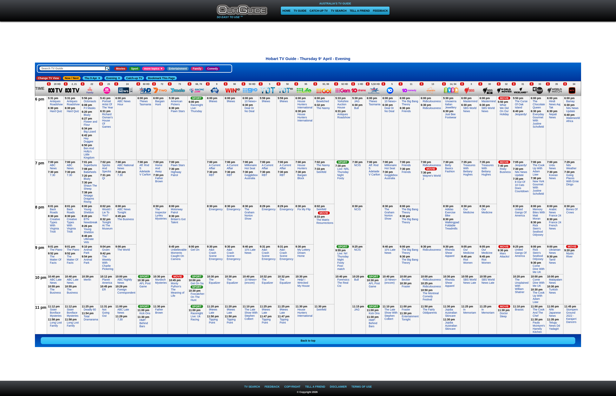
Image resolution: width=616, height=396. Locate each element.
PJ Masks (89, 108)
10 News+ (251, 101)
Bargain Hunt (159, 103)
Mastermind (470, 101)
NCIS (357, 165)
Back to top (308, 340)
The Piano (56, 249)
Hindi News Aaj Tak (554, 104)
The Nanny (323, 108)
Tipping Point (213, 321)
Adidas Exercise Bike (450, 212)
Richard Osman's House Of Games (107, 120)
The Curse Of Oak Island (521, 104)
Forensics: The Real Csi (343, 282)
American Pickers (176, 103)
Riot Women (468, 261)
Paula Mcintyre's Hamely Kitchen (539, 327)
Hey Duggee (88, 140)
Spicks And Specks (106, 168)
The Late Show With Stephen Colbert (251, 314)
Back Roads (54, 211)
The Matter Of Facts (55, 259)
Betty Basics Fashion (450, 168)
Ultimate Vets (89, 240)
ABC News (53, 167)
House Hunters (302, 167)
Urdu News (552, 167)
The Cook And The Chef (539, 312)
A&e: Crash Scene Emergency (216, 254)
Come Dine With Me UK (539, 269)
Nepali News (553, 116)
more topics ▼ (153, 68)
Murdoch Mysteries (161, 281)
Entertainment (178, 68)
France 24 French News (555, 225)
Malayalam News (555, 281)
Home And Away (158, 168)
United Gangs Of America (521, 212)
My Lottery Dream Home (304, 252)
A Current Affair (214, 167)
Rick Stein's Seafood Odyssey (538, 230)
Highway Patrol (176, 173)
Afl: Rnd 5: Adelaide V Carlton (145, 170)
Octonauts (90, 101)
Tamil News (552, 261)
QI (103, 178)
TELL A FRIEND (360, 10)
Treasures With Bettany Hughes (469, 170)
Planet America (107, 281)
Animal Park (88, 251)
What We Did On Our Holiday (504, 109)
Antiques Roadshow (56, 103)
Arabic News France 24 (555, 212)
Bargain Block (302, 177)
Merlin (87, 279)
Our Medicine (468, 211)
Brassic (519, 309)
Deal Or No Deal (249, 109)
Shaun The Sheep (90, 187)
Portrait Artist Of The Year (107, 104)
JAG (356, 101)
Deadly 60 (90, 309)
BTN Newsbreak (90, 221)
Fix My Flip (304, 209)
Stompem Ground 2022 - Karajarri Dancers (572, 316)
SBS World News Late (469, 281)
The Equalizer (214, 281)
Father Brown (159, 180)
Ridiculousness (432, 101)
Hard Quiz (56, 111)
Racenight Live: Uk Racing (197, 316)
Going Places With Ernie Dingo (572, 180)
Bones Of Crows (572, 211)
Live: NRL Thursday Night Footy (343, 173)
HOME (286, 10)
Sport (134, 68)
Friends (406, 111)
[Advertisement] (17, 154)
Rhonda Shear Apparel (450, 252)
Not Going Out (105, 312)
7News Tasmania (145, 103)
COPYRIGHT (292, 386)
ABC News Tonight (124, 211)
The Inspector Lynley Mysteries (161, 214)
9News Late (213, 311)
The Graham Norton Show (249, 214)
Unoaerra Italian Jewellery (450, 104)
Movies (120, 68)
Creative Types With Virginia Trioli (55, 225)
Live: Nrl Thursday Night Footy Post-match (343, 261)
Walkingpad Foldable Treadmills (452, 225)
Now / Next (72, 78)
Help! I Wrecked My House (304, 282)
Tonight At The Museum (107, 225)
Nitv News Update (572, 109)
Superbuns (90, 165)
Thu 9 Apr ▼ (92, 78)
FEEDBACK (380, 10)
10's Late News (250, 251)
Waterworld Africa (573, 119)
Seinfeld (321, 172)
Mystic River (570, 255)
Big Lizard (90, 131)
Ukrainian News (554, 251)
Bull (356, 108)
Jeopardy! (521, 114)
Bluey (87, 114)
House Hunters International (305, 104)
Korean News (553, 177)
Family (197, 68)
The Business (125, 219)
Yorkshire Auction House (343, 104)
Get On (195, 249)
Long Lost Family (56, 324)
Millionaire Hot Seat (251, 167)
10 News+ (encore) (251, 281)
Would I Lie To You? (106, 212)
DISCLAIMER (338, 386)
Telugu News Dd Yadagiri (554, 325)
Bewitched (323, 101)
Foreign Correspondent (126, 291)
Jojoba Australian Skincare (451, 312)
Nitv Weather (571, 167)
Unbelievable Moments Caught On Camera (179, 254)
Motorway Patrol (177, 211)
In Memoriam (469, 311)
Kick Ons (144, 313)
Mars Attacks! (504, 255)
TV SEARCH (339, 10)
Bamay (570, 101)
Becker (406, 279)
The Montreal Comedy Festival (431, 296)
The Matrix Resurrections (325, 221)
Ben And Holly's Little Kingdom (89, 153)
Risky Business (505, 170)
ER (104, 289)
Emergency (216, 209)
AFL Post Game (144, 285)
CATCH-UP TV (319, 10)
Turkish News (553, 291)
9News (213, 101)
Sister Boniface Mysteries (56, 312)
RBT (211, 175)
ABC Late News (56, 281)
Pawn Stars (178, 111)
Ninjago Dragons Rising (89, 198)
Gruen (106, 249)
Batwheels (90, 172)
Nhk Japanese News (555, 312)
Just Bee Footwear (450, 116)
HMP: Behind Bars (143, 323)
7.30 (52, 175)
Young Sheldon (89, 211)
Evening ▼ (113, 78)
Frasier (406, 286)
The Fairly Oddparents (430, 311)
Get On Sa (197, 283)
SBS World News (469, 109)
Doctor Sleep (504, 315)
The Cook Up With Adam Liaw (539, 170)
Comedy (212, 68)
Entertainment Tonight (410, 318)
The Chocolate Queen (539, 104)
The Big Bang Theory (410, 103)
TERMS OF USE (361, 386)
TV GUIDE (300, 10)
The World (123, 249)
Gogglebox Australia (251, 177)
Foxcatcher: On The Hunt (198, 297)
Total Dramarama (91, 318)
